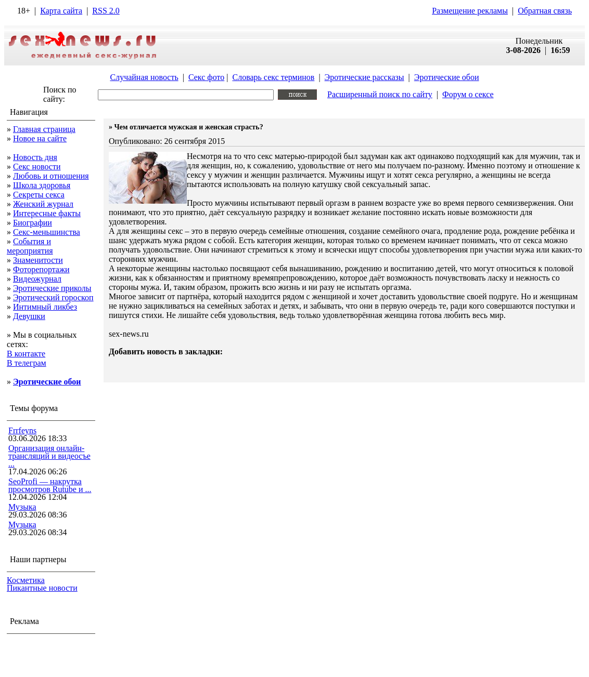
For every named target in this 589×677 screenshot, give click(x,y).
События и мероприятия (30, 246)
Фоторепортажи (41, 269)
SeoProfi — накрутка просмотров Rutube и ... (50, 485)
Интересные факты (47, 213)
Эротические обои (446, 77)
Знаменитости (38, 260)
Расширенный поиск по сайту (379, 94)
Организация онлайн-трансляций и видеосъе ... (49, 456)
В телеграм (26, 363)
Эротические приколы (52, 288)
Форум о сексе (468, 94)
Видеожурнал (37, 278)
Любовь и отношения (51, 175)
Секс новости (37, 166)
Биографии (32, 222)
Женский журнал (43, 204)
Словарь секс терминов (273, 77)
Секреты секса (39, 194)
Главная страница (44, 129)
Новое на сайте (40, 138)
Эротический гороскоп (53, 297)
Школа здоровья (41, 185)
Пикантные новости (42, 587)
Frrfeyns (22, 430)
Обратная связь (545, 10)
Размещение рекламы (470, 10)
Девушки (29, 316)
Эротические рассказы (364, 77)
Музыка (22, 506)
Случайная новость (144, 77)
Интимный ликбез (45, 306)
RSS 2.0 (105, 10)
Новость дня (35, 157)
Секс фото (206, 77)
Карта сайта (61, 10)
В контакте (26, 353)
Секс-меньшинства (46, 232)
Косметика (26, 580)
